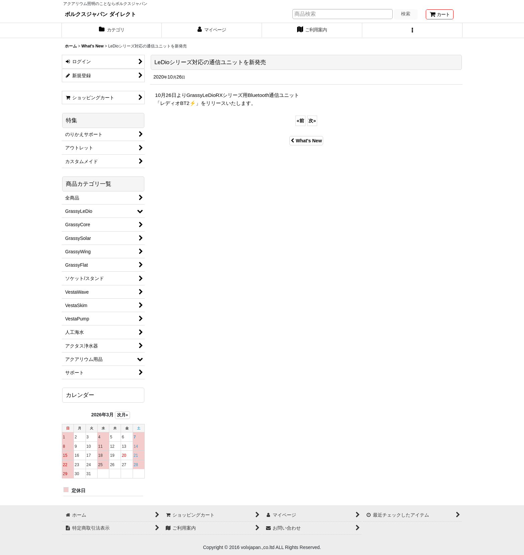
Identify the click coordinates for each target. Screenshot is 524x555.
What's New (306, 140)
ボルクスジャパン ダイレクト (100, 14)
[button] (412, 30)
